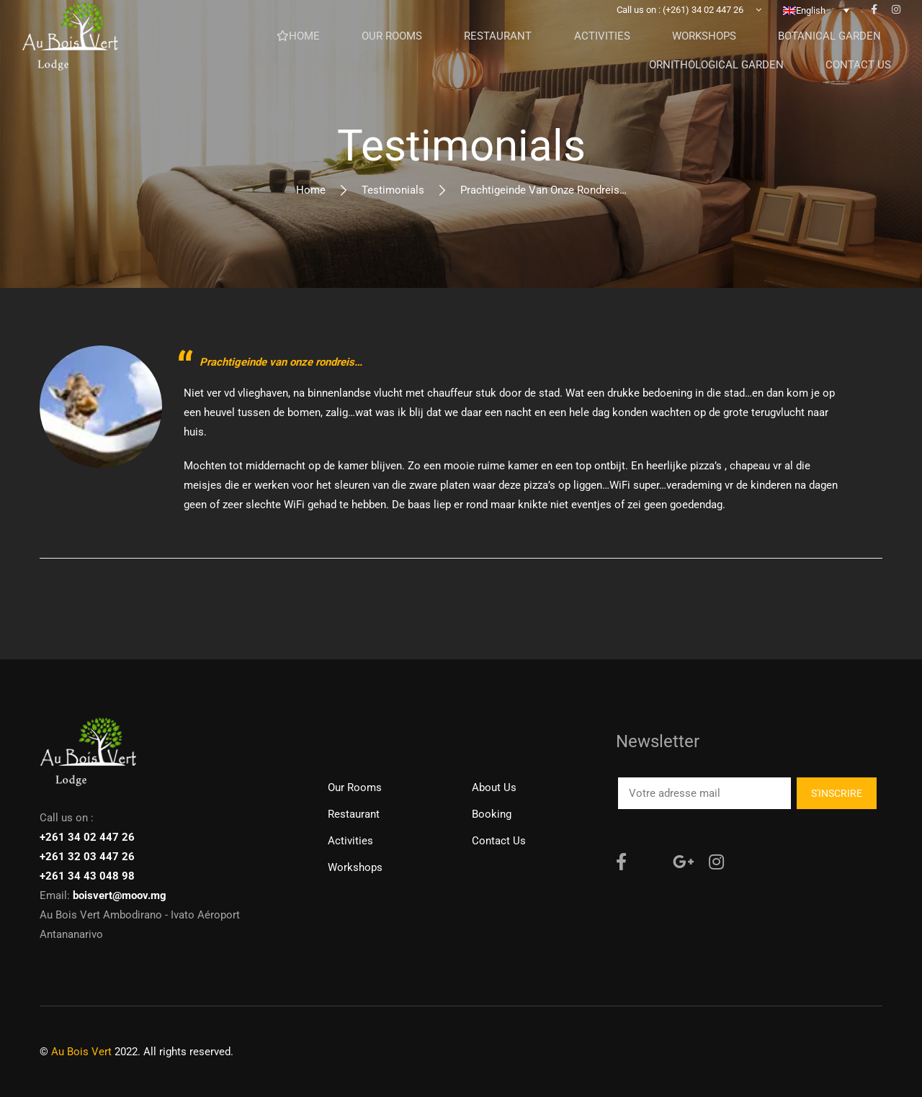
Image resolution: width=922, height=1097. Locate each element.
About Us (494, 787)
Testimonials (393, 190)
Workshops (355, 867)
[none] (816, 32)
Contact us (499, 840)
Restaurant (354, 814)
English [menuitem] (810, 32)
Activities (350, 840)
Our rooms (355, 787)
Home (311, 190)
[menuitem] (816, 32)
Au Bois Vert (81, 1051)
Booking (491, 814)
